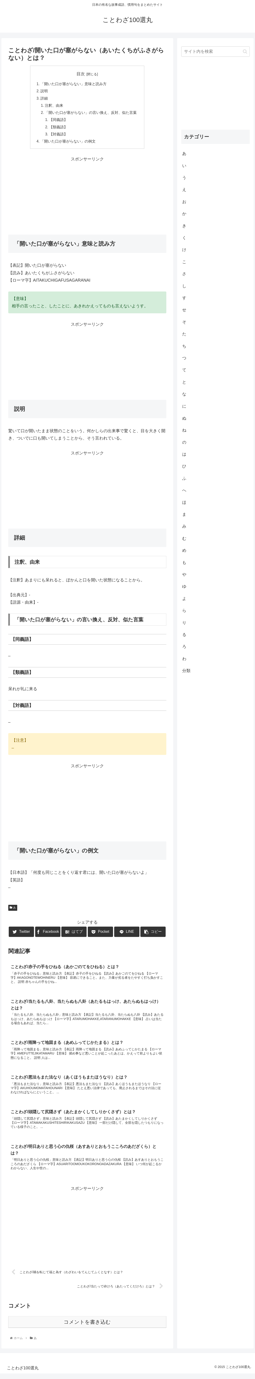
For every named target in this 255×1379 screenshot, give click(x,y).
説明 (44, 92)
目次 (80, 74)
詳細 (44, 99)
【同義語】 (58, 121)
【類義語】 (58, 129)
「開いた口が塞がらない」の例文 (68, 144)
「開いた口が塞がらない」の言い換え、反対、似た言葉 (91, 114)
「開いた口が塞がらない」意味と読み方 (73, 84)
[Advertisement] (87, 197)
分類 (186, 670)
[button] (245, 51)
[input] (215, 51)
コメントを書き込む (87, 1327)
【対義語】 (58, 136)
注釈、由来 (54, 106)
